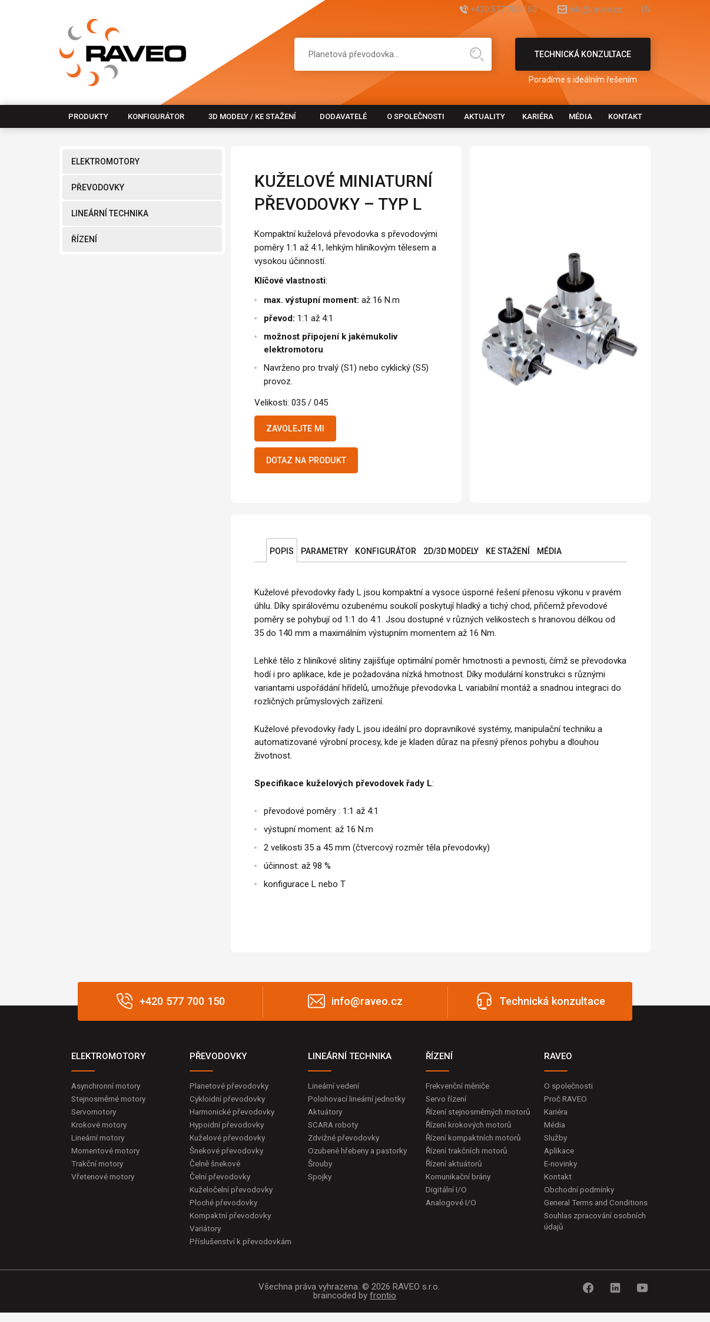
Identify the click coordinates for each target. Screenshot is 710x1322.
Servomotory (95, 1117)
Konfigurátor (156, 116)
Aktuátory (326, 1117)
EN (645, 10)
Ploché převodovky (225, 1210)
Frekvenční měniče (460, 1090)
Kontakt (625, 116)
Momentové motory (108, 1157)
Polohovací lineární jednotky (359, 1104)
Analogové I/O (452, 1222)
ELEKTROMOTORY (105, 161)
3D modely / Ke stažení (252, 116)
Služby (556, 1144)
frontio (383, 1305)
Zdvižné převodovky (345, 1144)
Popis (282, 556)
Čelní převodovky (221, 1183)
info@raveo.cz (582, 10)
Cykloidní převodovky (228, 1104)
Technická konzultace (583, 60)
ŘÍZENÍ (84, 239)
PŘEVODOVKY (97, 187)
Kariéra (537, 116)
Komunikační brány (461, 1195)
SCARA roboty (334, 1130)
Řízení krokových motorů (471, 1142)
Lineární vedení (336, 1090)
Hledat (477, 54)
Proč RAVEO (566, 1104)
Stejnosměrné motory (111, 1104)
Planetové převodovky (231, 1090)
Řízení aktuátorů (456, 1181)
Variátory (207, 1237)
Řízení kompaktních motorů (477, 1155)
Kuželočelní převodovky (233, 1197)
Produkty (88, 116)
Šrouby (321, 1181)
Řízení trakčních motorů (470, 1168)
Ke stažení (508, 556)
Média (580, 116)
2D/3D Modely (451, 556)
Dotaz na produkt (313, 464)
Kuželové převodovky (229, 1144)
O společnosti (415, 116)
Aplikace (560, 1157)
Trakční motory (99, 1170)
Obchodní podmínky (581, 1197)
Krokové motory (100, 1130)
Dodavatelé (343, 116)
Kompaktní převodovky (232, 1223)
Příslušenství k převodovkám (243, 1250)
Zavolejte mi (300, 429)
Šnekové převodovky (228, 1157)
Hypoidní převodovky (228, 1130)
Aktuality (484, 116)
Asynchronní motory (109, 1090)
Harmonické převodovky (234, 1117)
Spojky (320, 1195)
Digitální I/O (447, 1208)
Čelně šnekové (216, 1170)
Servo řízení (448, 1104)
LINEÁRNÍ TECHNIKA (109, 213)
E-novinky (562, 1170)
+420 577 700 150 (476, 10)
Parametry (324, 556)
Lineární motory (100, 1144)
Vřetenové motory (105, 1183)
